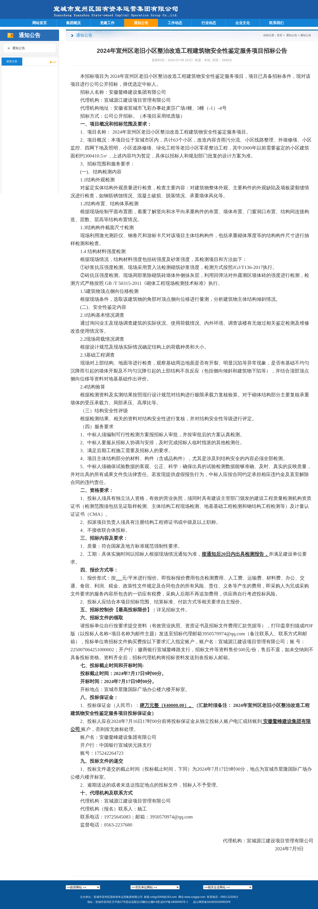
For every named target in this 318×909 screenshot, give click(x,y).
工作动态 (175, 23)
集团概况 (73, 23)
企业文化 (242, 23)
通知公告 (141, 23)
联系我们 (276, 23)
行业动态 (208, 23)
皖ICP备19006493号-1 (174, 902)
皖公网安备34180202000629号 (212, 902)
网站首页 (39, 23)
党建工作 (107, 23)
